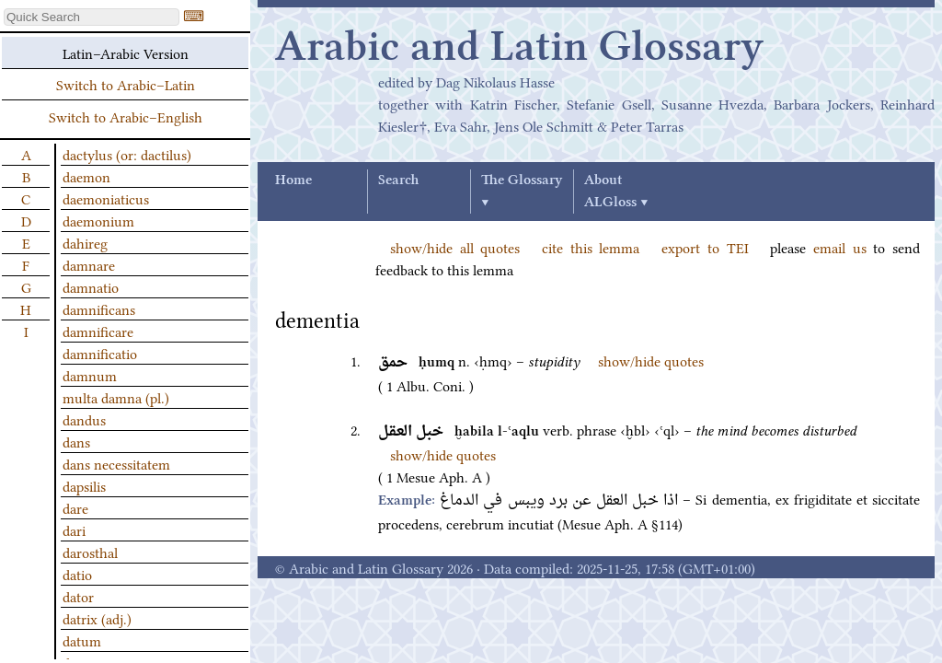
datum (82, 640)
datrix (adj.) (97, 618)
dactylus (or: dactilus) (127, 154)
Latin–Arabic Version (126, 52)
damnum (90, 375)
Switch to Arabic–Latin (125, 84)
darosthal (90, 551)
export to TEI (704, 247)
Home (293, 180)
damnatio (91, 286)
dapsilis (84, 485)
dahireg (85, 242)
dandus (84, 419)
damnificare (98, 330)
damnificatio (100, 353)
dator (78, 596)
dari (74, 529)
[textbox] (91, 17)
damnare (89, 264)
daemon (86, 176)
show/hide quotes (651, 360)
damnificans (99, 308)
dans (76, 441)
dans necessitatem (116, 463)
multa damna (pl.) (116, 397)
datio (77, 574)
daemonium (98, 220)
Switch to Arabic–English (125, 116)
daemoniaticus (106, 198)
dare (75, 507)
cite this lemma (590, 247)
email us (840, 247)
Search (398, 180)
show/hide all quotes (455, 247)
